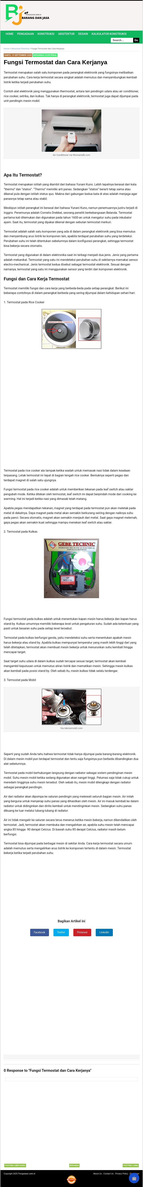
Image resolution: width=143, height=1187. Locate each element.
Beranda (74, 1165)
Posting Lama (130, 1165)
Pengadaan (25, 34)
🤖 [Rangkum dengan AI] (134, 1178)
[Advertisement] (71, 380)
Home (10, 34)
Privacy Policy (121, 1173)
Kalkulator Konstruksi (109, 34)
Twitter (61, 932)
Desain (83, 34)
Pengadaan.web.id (26, 1173)
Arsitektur (66, 34)
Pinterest (82, 932)
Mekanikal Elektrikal (45, 55)
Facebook (39, 932)
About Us (97, 1173)
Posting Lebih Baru (15, 1165)
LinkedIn (104, 932)
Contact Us (108, 1173)
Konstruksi (46, 34)
